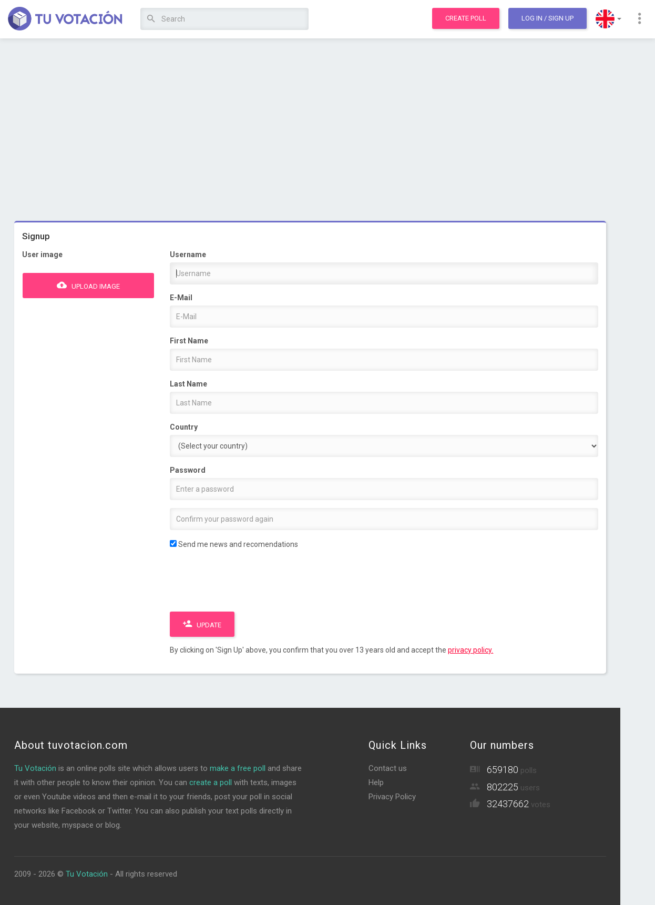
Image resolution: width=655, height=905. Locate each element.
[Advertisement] (310, 123)
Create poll (465, 18)
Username (188, 254)
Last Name (188, 384)
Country (184, 427)
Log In (547, 18)
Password (188, 470)
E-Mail (181, 297)
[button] (608, 18)
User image (42, 254)
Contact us (388, 768)
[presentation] (250, 583)
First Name (189, 341)
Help (376, 782)
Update (202, 623)
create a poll (210, 782)
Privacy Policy (392, 796)
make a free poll (237, 768)
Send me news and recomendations (234, 544)
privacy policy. (470, 650)
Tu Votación (35, 768)
